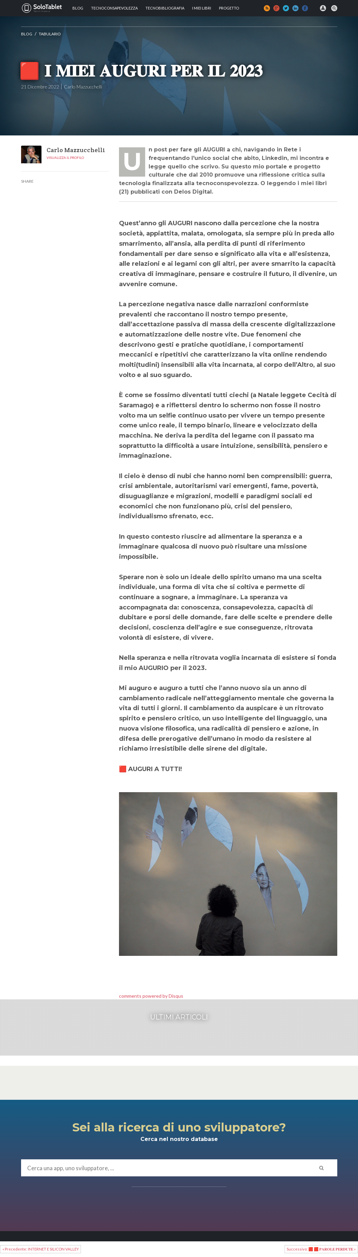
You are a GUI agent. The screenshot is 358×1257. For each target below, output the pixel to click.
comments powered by (151, 996)
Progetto (229, 8)
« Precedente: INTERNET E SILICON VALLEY (40, 1249)
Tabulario (50, 33)
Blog (77, 8)
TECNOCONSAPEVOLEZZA (114, 8)
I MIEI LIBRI (201, 8)
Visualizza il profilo (65, 158)
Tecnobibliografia (165, 8)
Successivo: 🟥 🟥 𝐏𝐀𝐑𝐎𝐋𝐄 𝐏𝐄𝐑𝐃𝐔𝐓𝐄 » (321, 1249)
